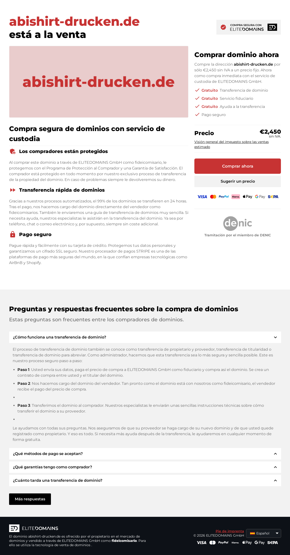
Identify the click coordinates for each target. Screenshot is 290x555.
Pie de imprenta (230, 531)
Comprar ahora (237, 166)
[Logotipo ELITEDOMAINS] (81, 528)
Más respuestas (30, 499)
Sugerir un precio (238, 181)
